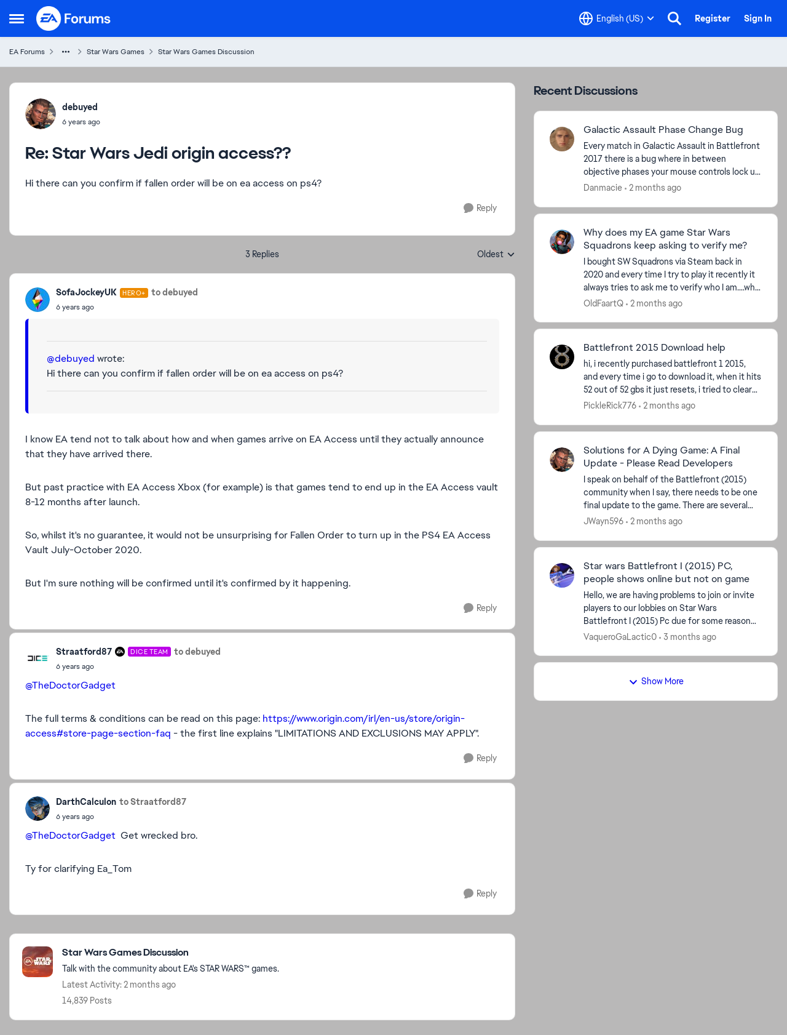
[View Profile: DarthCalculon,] (37, 808)
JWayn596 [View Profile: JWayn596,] (603, 521)
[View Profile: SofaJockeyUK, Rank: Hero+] (37, 299)
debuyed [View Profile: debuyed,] (80, 107)
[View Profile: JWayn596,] (562, 459)
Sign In (758, 18)
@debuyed (71, 358)
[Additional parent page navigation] (65, 51)
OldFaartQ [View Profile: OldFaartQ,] (603, 302)
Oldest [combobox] (496, 255)
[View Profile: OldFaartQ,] (562, 242)
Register (712, 18)
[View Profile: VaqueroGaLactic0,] (562, 575)
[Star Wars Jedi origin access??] (81, 121)
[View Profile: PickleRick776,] (562, 357)
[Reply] (480, 208)
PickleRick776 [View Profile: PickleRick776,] (609, 405)
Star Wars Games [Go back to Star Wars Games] (115, 52)
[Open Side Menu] (16, 18)
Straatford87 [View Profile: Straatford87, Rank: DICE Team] (84, 651)
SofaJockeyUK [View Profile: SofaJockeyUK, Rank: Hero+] (86, 292)
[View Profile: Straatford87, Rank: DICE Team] (37, 658)
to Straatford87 (152, 801)
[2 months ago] (653, 188)
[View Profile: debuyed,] (40, 113)
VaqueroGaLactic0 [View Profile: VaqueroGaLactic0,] (620, 636)
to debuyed (174, 292)
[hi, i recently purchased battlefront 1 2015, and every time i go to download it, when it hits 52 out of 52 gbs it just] (672, 377)
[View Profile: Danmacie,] (562, 139)
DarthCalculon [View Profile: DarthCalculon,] (86, 801)
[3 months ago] (687, 636)
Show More (656, 681)
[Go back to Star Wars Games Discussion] (170, 952)
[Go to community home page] (73, 18)
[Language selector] (617, 18)
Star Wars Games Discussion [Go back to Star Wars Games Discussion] (206, 52)
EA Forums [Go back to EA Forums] (27, 52)
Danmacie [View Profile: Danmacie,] (602, 187)
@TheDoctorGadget (70, 685)
